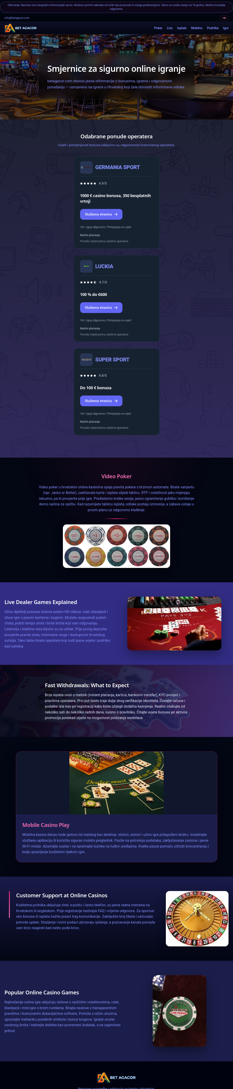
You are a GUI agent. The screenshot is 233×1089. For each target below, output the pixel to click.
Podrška (213, 28)
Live (170, 28)
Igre (226, 28)
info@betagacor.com (16, 18)
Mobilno (197, 28)
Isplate (182, 28)
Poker (158, 28)
